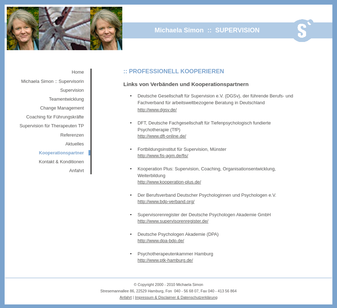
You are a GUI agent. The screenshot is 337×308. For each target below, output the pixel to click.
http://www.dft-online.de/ (162, 136)
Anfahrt (76, 170)
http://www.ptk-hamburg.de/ (165, 260)
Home (78, 72)
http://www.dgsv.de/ (157, 109)
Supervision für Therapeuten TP (52, 125)
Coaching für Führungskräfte (55, 117)
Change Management (62, 108)
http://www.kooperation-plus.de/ (169, 182)
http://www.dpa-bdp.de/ (161, 240)
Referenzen (72, 135)
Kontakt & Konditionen (61, 161)
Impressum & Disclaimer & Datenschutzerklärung (176, 297)
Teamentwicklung (66, 99)
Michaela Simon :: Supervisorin (52, 81)
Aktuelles (74, 144)
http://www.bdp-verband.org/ (166, 201)
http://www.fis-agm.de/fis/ (163, 155)
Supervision (72, 90)
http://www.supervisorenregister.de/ (173, 221)
